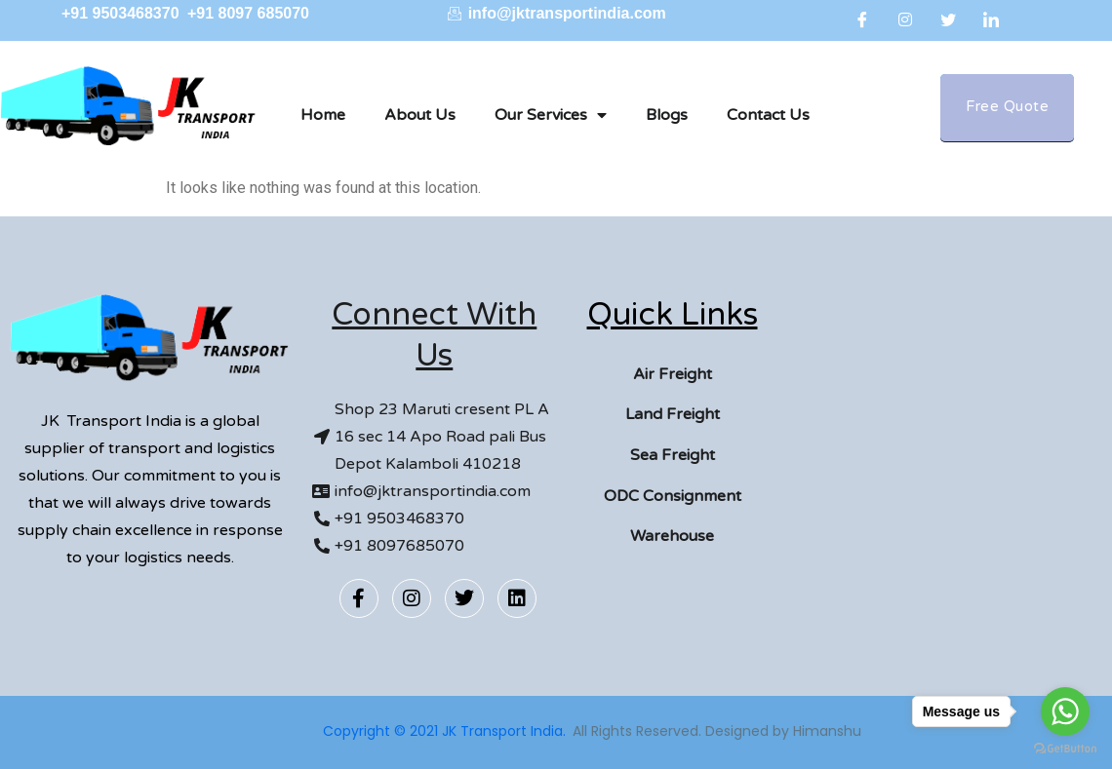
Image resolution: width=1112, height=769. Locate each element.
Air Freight (672, 374)
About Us (420, 115)
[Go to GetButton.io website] (1065, 749)
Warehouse (672, 536)
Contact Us (768, 115)
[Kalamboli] (943, 440)
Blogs (667, 115)
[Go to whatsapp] (1065, 711)
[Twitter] (948, 19)
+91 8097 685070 (248, 13)
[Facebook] (862, 19)
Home (322, 115)
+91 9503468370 (122, 13)
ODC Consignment (672, 496)
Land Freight (672, 414)
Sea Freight (672, 455)
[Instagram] (905, 19)
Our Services (551, 115)
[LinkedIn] (991, 19)
